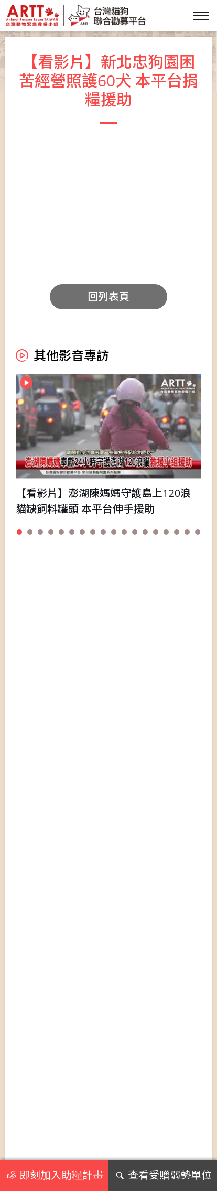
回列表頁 (108, 296)
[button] (19, 532)
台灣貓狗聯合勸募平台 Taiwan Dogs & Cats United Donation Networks (75, 15)
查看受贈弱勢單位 (163, 1175)
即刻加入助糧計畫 (54, 1175)
